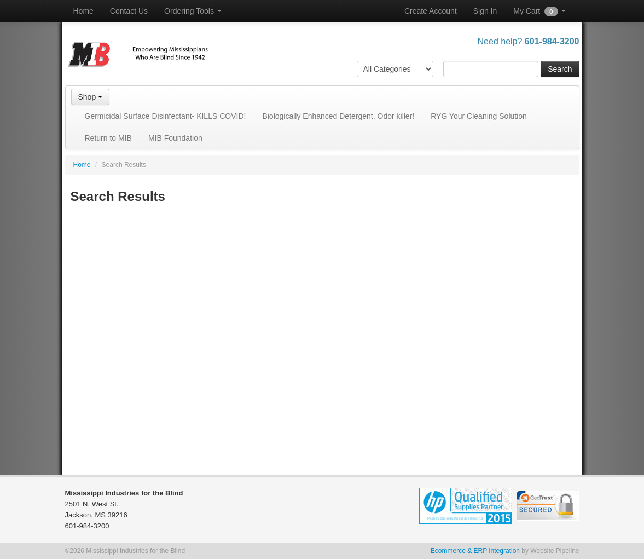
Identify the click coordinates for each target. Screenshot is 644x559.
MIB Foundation (175, 138)
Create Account (430, 11)
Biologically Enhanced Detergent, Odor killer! (338, 116)
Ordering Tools (193, 11)
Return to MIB (108, 138)
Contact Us (129, 11)
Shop (90, 97)
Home (83, 11)
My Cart (539, 11)
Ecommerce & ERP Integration (475, 551)
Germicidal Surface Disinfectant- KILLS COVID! (165, 116)
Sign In (485, 11)
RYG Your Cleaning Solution (479, 116)
